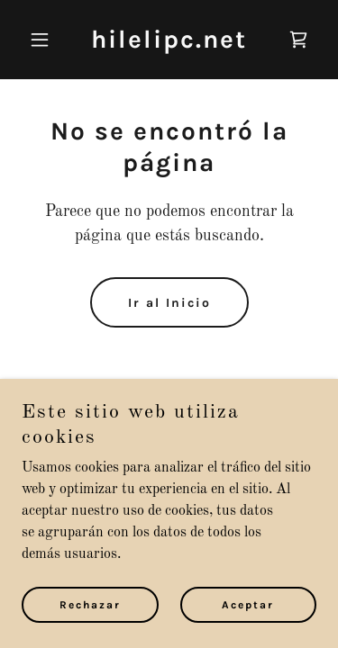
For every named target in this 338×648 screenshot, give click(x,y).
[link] (169, 44)
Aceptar (248, 604)
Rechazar (90, 604)
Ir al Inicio (169, 302)
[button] (44, 40)
